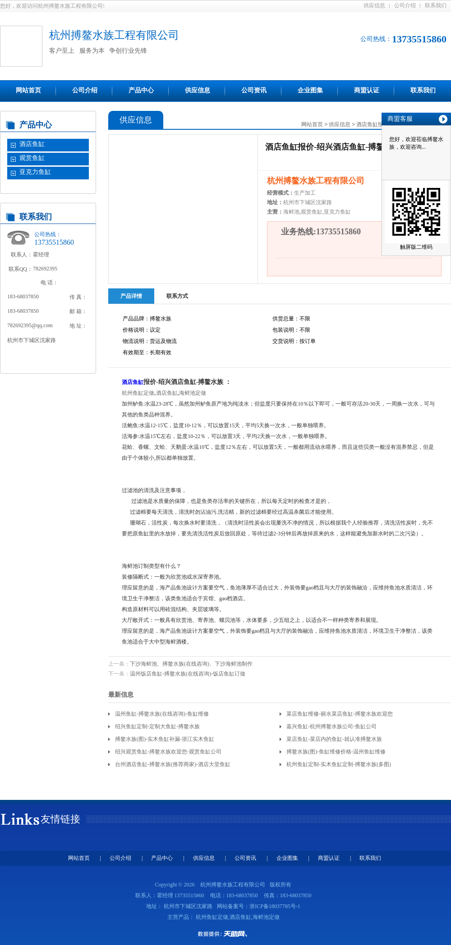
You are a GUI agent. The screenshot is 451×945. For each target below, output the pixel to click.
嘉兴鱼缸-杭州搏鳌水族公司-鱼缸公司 (331, 726)
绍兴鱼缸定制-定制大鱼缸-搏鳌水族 (157, 726)
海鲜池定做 (192, 393)
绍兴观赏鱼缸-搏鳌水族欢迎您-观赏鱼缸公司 (168, 752)
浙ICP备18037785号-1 (274, 906)
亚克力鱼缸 (35, 172)
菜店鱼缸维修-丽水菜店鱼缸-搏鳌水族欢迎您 (339, 714)
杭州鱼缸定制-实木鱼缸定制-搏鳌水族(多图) (338, 764)
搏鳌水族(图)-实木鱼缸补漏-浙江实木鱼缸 (164, 739)
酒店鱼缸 (32, 144)
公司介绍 (405, 5)
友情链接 (60, 819)
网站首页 (28, 90)
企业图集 (310, 90)
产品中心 (141, 90)
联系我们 (435, 5)
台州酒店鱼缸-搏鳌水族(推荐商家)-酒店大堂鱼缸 (172, 764)
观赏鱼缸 (32, 158)
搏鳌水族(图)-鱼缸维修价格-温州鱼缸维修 (336, 752)
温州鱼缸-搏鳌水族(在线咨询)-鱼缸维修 (162, 714)
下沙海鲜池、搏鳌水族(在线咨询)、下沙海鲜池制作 (191, 664)
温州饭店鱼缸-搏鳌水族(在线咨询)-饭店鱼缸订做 (187, 674)
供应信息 (374, 5)
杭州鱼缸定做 (138, 393)
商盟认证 (366, 90)
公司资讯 (254, 90)
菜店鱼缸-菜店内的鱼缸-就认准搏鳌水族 (334, 739)
